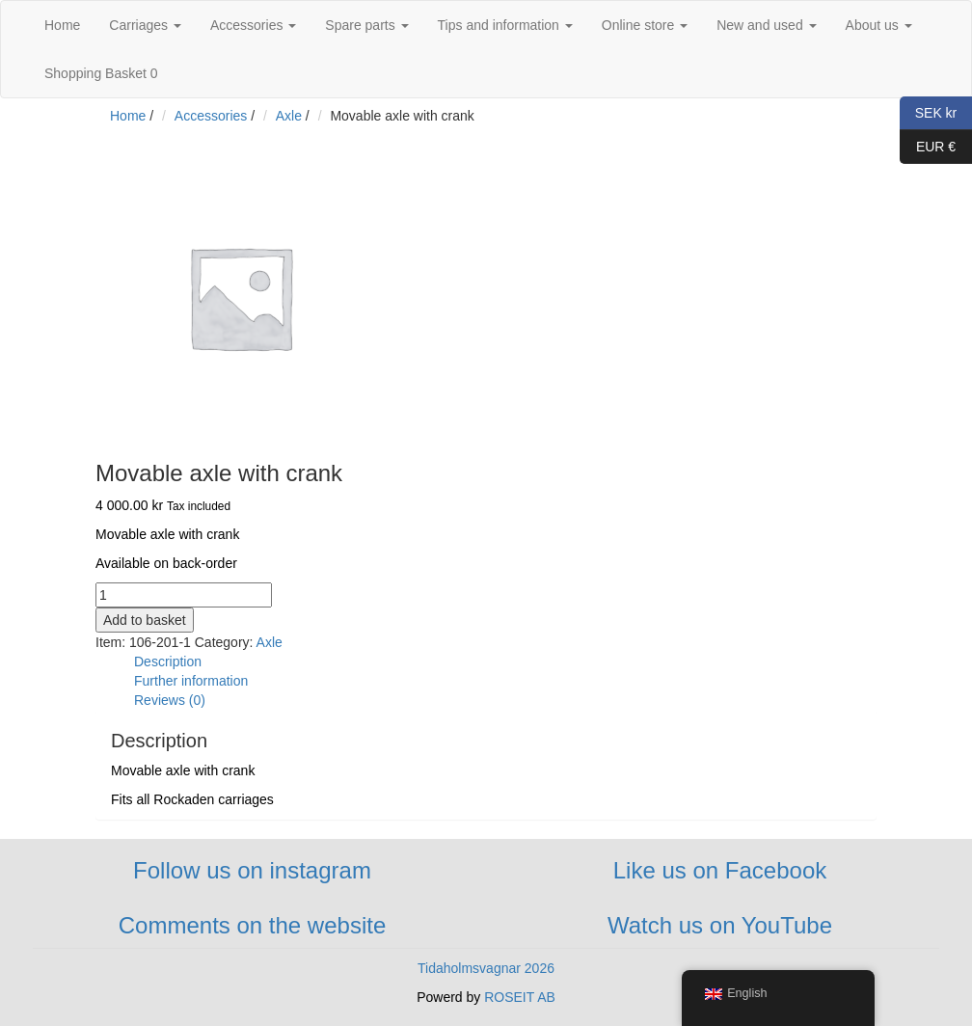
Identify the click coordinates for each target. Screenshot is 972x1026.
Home (62, 25)
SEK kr (928, 113)
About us (879, 25)
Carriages (145, 25)
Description (168, 661)
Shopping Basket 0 (101, 73)
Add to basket (144, 620)
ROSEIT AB (519, 997)
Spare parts (366, 25)
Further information (191, 680)
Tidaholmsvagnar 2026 (486, 968)
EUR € (928, 147)
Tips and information (505, 25)
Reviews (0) (169, 700)
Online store (645, 25)
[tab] (505, 661)
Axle (289, 115)
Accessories (253, 25)
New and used (766, 25)
